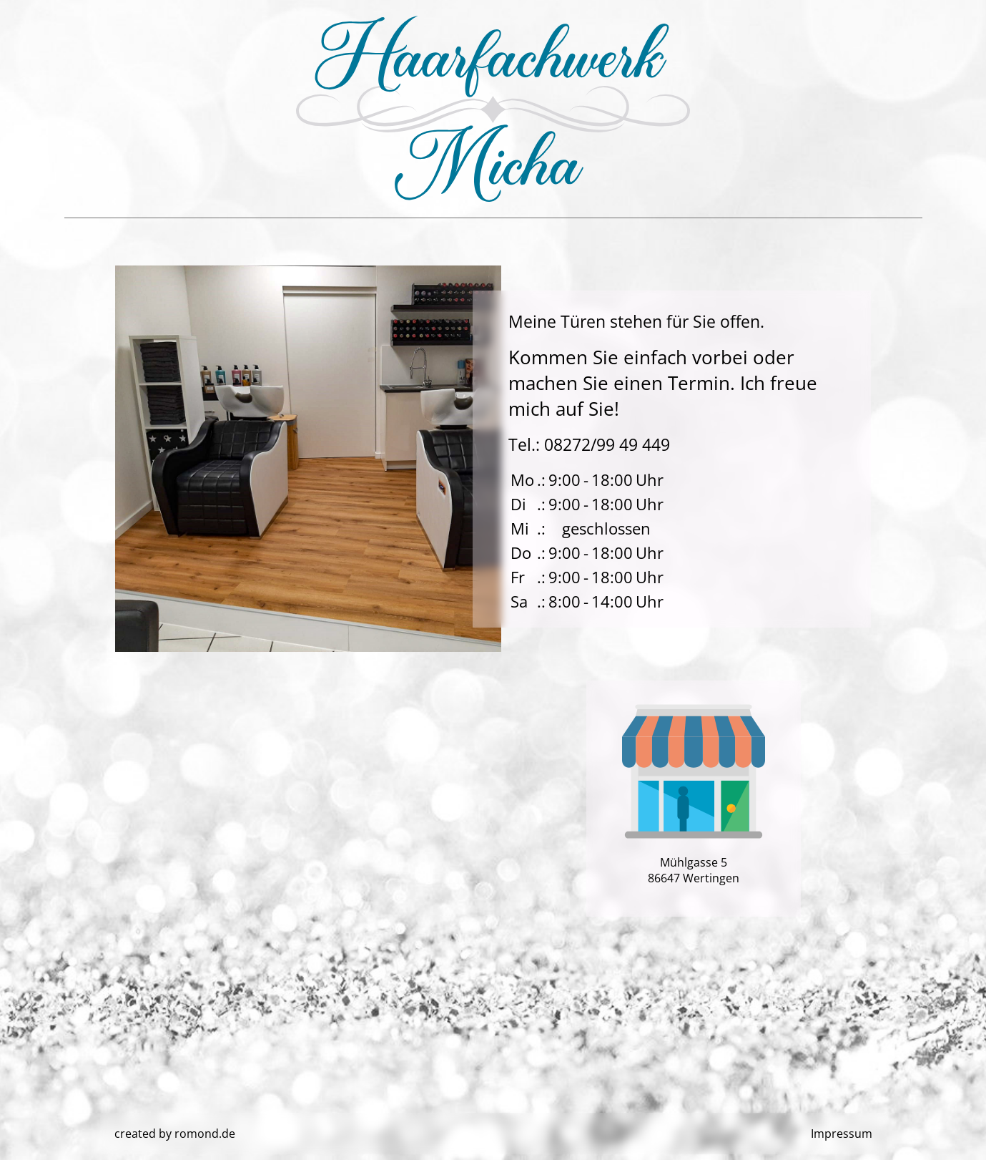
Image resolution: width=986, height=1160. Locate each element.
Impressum (841, 1133)
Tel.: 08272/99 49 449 (589, 444)
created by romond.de (174, 1133)
